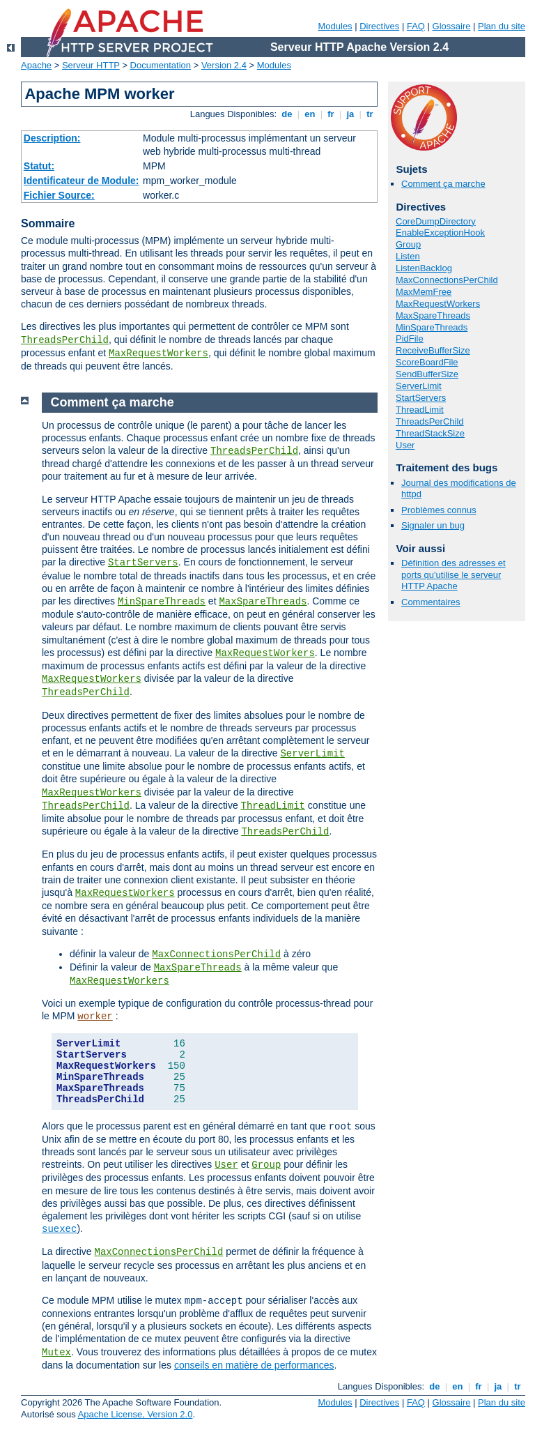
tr (370, 114)
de (287, 114)
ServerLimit (419, 386)
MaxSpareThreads (433, 315)
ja (350, 114)
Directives (379, 26)
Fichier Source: (59, 195)
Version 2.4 (224, 65)
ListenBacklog (424, 268)
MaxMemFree (423, 292)
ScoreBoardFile (427, 362)
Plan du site (501, 26)
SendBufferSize (427, 374)
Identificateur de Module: (81, 180)
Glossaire (452, 26)
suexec (59, 1229)
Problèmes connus (438, 510)
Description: (52, 138)
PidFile (410, 338)
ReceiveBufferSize (433, 350)
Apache (36, 65)
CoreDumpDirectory (436, 221)
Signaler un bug (433, 525)
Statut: (39, 166)
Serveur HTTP (91, 65)
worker (94, 1016)
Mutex (56, 1352)
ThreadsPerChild (65, 340)
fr (331, 114)
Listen (408, 256)
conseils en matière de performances (254, 1365)
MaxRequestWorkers (158, 353)
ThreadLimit (420, 409)
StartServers (421, 398)
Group (408, 244)
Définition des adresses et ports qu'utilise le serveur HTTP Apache (453, 575)
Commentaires (430, 602)
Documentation (160, 65)
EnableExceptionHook (440, 232)
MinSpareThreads (431, 327)
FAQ (416, 26)
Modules (335, 26)
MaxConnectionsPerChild (447, 280)
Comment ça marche (443, 183)
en (310, 114)
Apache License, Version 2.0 (135, 1414)
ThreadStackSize (430, 433)
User (405, 445)
